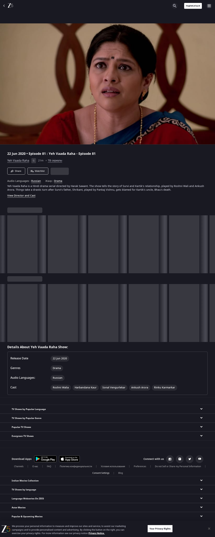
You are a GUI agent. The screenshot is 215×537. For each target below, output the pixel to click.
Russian (36, 181)
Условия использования (113, 466)
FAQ (49, 466)
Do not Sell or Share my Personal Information (178, 466)
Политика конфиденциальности (76, 466)
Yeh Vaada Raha (18, 160)
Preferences (140, 466)
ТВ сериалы (55, 160)
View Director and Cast (21, 196)
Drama (58, 181)
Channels (19, 466)
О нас (35, 466)
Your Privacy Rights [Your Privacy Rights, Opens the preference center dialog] (160, 528)
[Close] (209, 529)
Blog (120, 473)
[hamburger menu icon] (209, 6)
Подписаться (193, 6)
